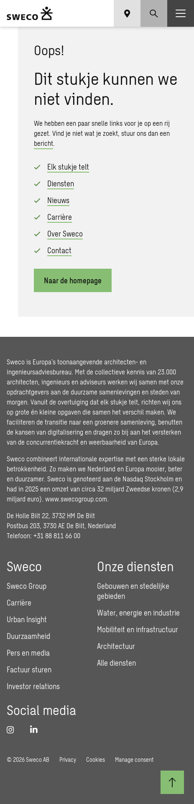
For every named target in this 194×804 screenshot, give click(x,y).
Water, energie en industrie (138, 612)
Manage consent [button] (134, 759)
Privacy (67, 759)
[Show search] (153, 13)
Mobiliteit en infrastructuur (137, 629)
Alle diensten (116, 662)
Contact (59, 250)
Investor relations (33, 686)
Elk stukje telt (68, 166)
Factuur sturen (29, 669)
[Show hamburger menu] (180, 13)
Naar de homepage (73, 280)
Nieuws (58, 200)
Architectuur (116, 646)
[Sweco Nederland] (30, 13)
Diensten (60, 183)
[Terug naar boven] (172, 782)
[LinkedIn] (36, 730)
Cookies (95, 759)
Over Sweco (65, 233)
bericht (43, 143)
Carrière (59, 216)
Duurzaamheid (28, 636)
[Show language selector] (127, 13)
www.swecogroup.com (76, 499)
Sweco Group (26, 585)
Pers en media (28, 652)
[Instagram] (13, 730)
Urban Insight (27, 619)
